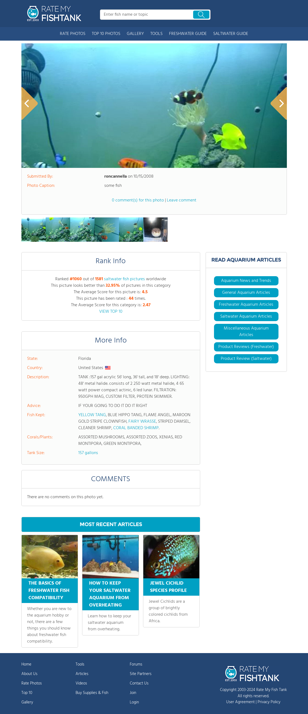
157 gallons (88, 453)
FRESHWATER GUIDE (188, 33)
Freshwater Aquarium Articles (246, 304)
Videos (81, 683)
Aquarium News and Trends (246, 280)
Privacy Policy (269, 702)
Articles (82, 674)
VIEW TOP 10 (110, 311)
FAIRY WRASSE (142, 421)
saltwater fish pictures (124, 279)
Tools (80, 664)
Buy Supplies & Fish (92, 693)
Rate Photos (31, 683)
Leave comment (181, 200)
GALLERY (135, 33)
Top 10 (26, 693)
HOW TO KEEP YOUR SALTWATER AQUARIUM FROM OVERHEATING (110, 594)
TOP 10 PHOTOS (106, 33)
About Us (29, 674)
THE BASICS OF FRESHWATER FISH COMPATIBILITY (48, 591)
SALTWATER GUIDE (230, 33)
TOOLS (156, 33)
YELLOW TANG (92, 415)
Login (134, 702)
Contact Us (139, 683)
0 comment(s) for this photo (138, 200)
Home (26, 664)
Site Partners (140, 674)
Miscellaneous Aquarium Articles (246, 331)
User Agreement (240, 702)
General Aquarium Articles (246, 292)
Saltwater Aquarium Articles (246, 316)
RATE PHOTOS (72, 33)
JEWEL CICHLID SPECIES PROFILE (168, 587)
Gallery (27, 702)
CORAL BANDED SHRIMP (136, 428)
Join (133, 693)
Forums (136, 664)
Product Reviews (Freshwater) (246, 346)
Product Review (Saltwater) (246, 358)
